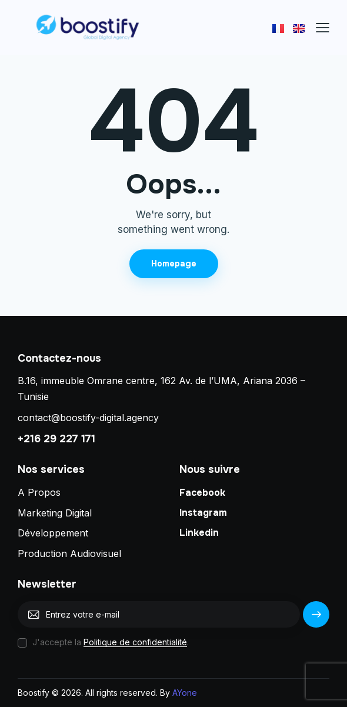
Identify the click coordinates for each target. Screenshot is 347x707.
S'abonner (316, 619)
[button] (322, 27)
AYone (184, 693)
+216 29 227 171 (56, 438)
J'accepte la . (110, 642)
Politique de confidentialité (135, 642)
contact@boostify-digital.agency (88, 417)
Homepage (173, 263)
